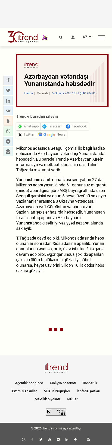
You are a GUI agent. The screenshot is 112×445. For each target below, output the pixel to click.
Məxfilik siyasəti (47, 399)
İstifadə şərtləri (88, 391)
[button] (8, 80)
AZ (85, 37)
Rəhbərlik (90, 383)
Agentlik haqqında (29, 383)
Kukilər (72, 399)
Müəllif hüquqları (57, 391)
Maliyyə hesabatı (63, 383)
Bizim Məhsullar (24, 391)
